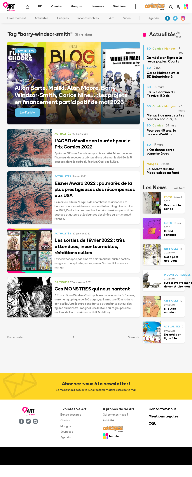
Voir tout (178, 35)
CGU (152, 424)
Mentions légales (164, 417)
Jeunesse (66, 432)
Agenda (154, 18)
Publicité (108, 420)
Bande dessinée (70, 415)
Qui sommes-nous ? (115, 415)
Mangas (65, 426)
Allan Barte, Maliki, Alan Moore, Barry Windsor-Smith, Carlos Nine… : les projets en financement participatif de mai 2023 (71, 95)
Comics (65, 420)
